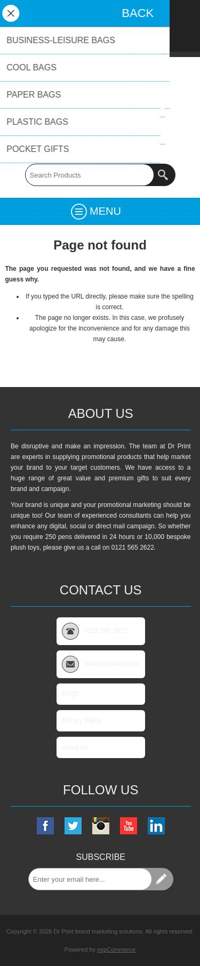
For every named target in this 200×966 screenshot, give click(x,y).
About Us (75, 747)
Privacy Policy (82, 720)
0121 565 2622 (100, 147)
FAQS (70, 694)
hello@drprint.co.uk (100, 137)
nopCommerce (116, 949)
